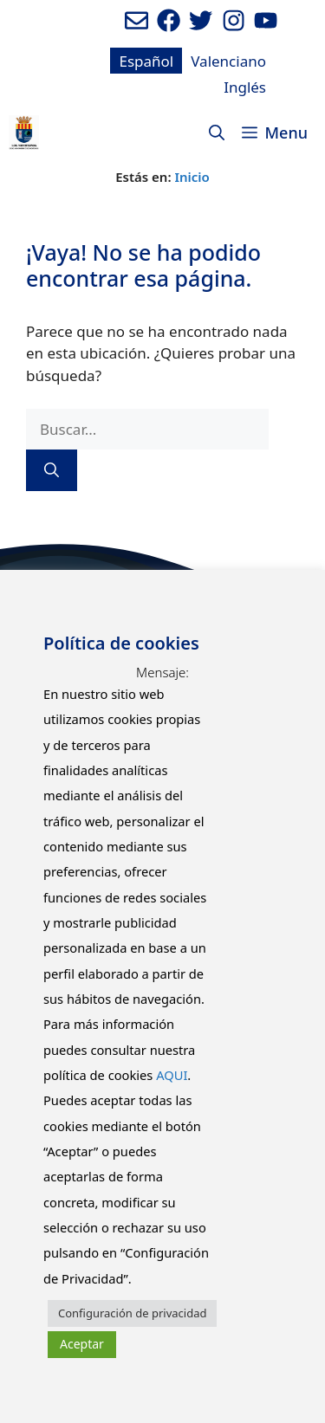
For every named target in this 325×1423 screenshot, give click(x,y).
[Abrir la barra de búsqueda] (216, 132)
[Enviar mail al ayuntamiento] (136, 20)
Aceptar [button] (82, 1344)
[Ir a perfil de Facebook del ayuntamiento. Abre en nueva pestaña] (169, 20)
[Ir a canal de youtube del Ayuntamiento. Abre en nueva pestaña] (266, 20)
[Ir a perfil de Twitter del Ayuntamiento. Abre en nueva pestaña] (201, 20)
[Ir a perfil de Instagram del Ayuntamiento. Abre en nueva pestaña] (234, 20)
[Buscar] (51, 470)
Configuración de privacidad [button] (132, 1313)
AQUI (171, 1074)
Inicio (191, 176)
